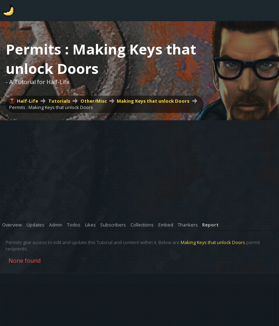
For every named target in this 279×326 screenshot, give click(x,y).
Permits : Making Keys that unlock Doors (51, 107)
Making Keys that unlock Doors (153, 101)
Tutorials (59, 101)
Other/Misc (93, 101)
